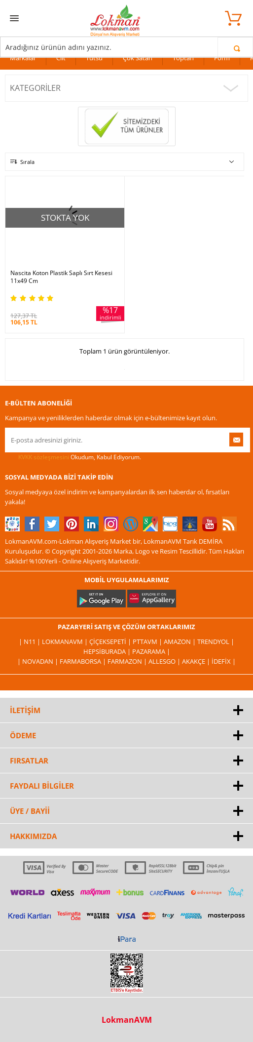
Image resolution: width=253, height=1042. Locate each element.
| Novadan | (38, 661)
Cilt (61, 57)
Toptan (183, 57)
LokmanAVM (127, 1019)
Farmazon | (128, 661)
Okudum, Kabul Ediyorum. (73, 457)
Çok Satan (137, 57)
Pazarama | (151, 651)
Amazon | (180, 641)
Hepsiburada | (107, 651)
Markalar (23, 57)
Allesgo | (165, 661)
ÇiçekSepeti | (111, 641)
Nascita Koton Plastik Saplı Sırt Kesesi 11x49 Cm (61, 277)
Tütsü (94, 57)
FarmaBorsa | (84, 661)
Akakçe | (197, 661)
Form (222, 57)
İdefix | (224, 661)
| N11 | (30, 641)
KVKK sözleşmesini (43, 457)
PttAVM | (148, 641)
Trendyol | (215, 641)
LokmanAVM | (65, 641)
